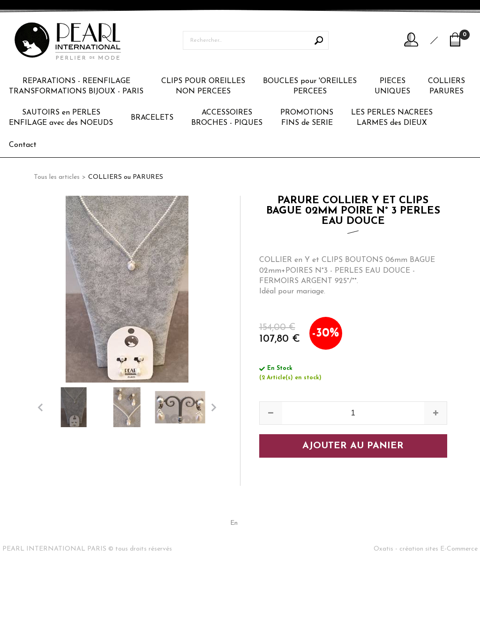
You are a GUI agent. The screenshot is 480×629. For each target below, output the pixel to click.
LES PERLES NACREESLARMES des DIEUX (392, 118)
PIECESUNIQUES (392, 86)
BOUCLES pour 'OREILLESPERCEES (310, 86)
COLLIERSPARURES (446, 86)
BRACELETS (152, 118)
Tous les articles (57, 177)
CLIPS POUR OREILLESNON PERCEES (203, 86)
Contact (23, 145)
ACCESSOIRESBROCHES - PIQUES (226, 118)
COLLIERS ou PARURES (125, 177)
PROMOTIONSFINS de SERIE (306, 118)
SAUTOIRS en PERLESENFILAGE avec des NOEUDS (61, 118)
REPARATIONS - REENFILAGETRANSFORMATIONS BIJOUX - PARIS (76, 86)
